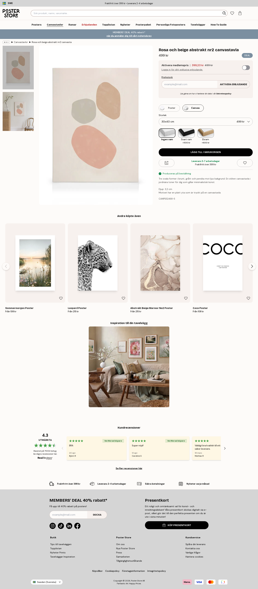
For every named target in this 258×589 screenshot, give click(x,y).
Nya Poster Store (125, 548)
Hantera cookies (194, 556)
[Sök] (224, 13)
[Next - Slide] (252, 266)
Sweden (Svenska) (47, 582)
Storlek (162, 115)
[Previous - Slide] (6, 266)
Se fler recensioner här (129, 468)
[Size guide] (166, 163)
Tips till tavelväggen (60, 544)
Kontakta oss (193, 548)
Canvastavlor (21, 42)
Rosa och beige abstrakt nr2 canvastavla (51, 42)
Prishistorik (167, 77)
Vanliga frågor (193, 552)
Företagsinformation (133, 570)
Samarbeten (123, 556)
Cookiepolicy (112, 570)
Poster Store (136, 581)
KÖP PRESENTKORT (176, 525)
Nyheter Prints (58, 552)
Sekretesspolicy (223, 93)
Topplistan (56, 548)
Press (119, 552)
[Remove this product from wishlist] (245, 163)
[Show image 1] (18, 67)
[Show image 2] (18, 111)
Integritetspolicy (156, 570)
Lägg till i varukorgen (206, 152)
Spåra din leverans (196, 544)
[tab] (232, 13)
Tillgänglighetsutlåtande (129, 560)
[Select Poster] (169, 108)
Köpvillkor (97, 570)
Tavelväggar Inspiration (62, 556)
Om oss (120, 544)
